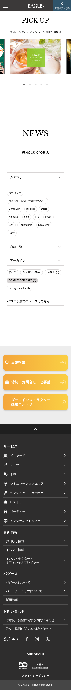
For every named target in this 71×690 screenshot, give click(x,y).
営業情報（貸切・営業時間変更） (27, 200)
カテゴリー (15, 192)
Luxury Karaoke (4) (19, 288)
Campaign (14, 208)
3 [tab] (35, 85)
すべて (12, 272)
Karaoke (13, 216)
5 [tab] (47, 85)
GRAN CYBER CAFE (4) (22, 280)
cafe (26, 216)
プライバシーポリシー (35, 675)
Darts (44, 208)
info (37, 216)
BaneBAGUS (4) (31, 272)
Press (48, 216)
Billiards (30, 208)
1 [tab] (24, 85)
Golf (11, 225)
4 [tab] (41, 85)
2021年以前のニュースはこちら (28, 301)
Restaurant (44, 225)
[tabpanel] (35, 56)
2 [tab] (30, 85)
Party (11, 233)
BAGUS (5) (53, 272)
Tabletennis (26, 225)
